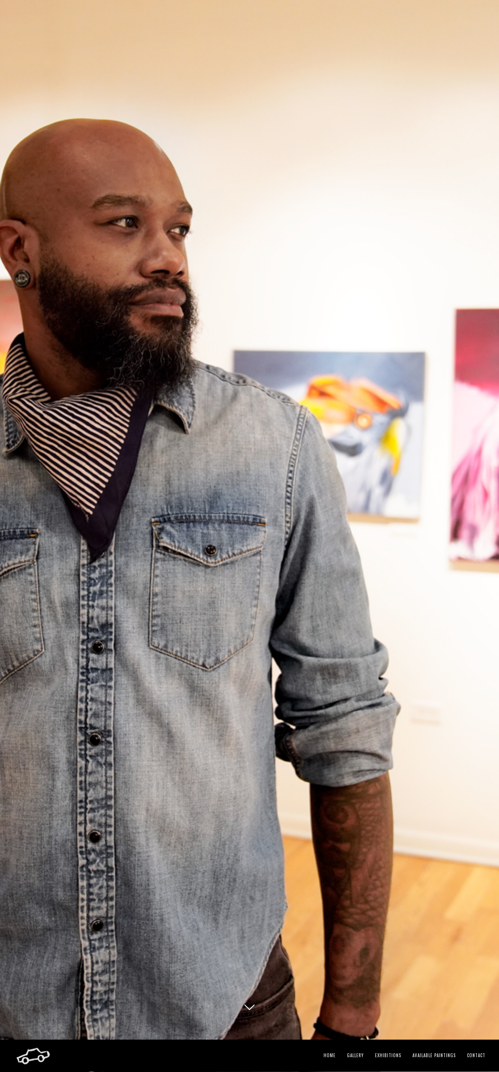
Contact (476, 1055)
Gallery (355, 1055)
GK (249, 1013)
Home (330, 1055)
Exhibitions (388, 1055)
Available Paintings (434, 1055)
